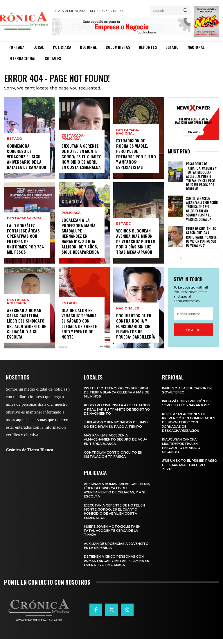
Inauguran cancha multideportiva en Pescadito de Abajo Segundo (181, 445)
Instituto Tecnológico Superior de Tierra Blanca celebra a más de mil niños (116, 392)
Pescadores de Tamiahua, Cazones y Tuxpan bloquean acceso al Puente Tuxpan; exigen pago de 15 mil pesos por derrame (201, 176)
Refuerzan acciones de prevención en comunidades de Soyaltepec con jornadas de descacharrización (188, 422)
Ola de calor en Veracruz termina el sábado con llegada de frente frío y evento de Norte (79, 323)
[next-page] (180, 258)
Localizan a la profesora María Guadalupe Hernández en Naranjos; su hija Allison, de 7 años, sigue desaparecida (80, 236)
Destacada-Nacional (127, 132)
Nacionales (127, 308)
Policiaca (71, 213)
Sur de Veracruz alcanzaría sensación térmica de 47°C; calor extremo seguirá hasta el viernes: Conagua (202, 208)
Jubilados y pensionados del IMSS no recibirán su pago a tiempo (116, 424)
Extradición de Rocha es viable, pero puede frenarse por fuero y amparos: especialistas (136, 153)
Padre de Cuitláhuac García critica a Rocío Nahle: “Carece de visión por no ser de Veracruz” (201, 236)
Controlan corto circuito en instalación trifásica (113, 454)
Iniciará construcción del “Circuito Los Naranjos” (187, 403)
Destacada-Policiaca (18, 301)
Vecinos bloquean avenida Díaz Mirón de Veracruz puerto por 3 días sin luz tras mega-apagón (135, 241)
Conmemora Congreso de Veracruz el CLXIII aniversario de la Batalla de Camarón (26, 156)
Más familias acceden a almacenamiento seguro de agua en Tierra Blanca (115, 439)
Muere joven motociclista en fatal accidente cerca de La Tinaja (112, 531)
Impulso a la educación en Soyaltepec (187, 390)
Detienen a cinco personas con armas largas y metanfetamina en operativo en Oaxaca (116, 560)
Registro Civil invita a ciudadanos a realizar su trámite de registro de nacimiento (117, 409)
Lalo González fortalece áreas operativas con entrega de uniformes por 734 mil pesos (25, 238)
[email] (193, 313)
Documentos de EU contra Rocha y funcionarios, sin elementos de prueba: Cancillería (135, 326)
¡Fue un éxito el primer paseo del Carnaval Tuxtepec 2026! (189, 465)
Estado (14, 139)
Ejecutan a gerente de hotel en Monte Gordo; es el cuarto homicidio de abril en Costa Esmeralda (82, 156)
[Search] (185, 10)
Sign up (193, 329)
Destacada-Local (24, 218)
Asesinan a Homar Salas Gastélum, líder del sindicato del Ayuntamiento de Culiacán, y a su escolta (26, 323)
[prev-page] (171, 258)
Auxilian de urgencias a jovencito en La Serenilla (116, 546)
